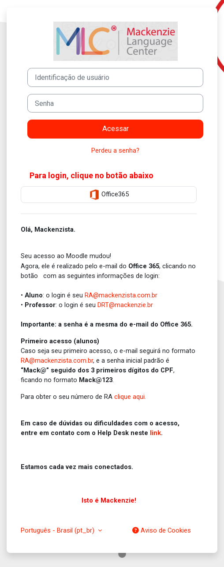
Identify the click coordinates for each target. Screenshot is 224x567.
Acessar (115, 128)
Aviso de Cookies (161, 530)
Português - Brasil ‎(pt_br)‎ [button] (58, 530)
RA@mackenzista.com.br (121, 295)
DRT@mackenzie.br (125, 305)
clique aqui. (130, 397)
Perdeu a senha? (115, 150)
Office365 (109, 194)
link (155, 433)
